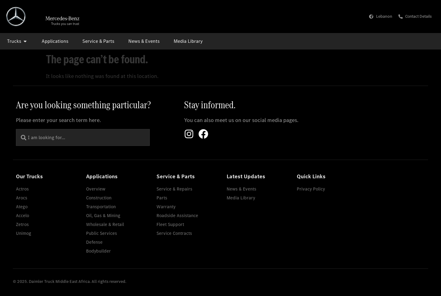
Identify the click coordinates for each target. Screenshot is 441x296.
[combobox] (83, 137)
